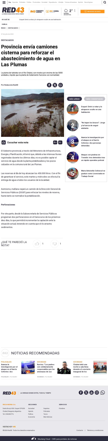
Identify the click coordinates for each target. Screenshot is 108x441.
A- (60, 142)
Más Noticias (48, 417)
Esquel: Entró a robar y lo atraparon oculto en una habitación (36, 19)
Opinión (30, 411)
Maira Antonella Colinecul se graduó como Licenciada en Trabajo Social (93, 173)
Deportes (46, 408)
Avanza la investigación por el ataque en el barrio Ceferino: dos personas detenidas (9, 369)
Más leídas (74, 99)
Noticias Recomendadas (35, 353)
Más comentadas (94, 99)
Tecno (46, 414)
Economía (31, 417)
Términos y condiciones (95, 430)
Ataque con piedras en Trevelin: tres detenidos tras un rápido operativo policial (93, 157)
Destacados (7, 40)
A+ (55, 142)
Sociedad (31, 408)
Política (30, 414)
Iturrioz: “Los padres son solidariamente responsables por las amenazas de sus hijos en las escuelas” (46, 369)
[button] (48, 85)
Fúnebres (62, 408)
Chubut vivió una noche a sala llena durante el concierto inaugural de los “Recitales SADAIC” (81, 369)
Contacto (79, 430)
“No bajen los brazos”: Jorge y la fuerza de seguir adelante (93, 125)
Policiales (47, 411)
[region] (86, 42)
